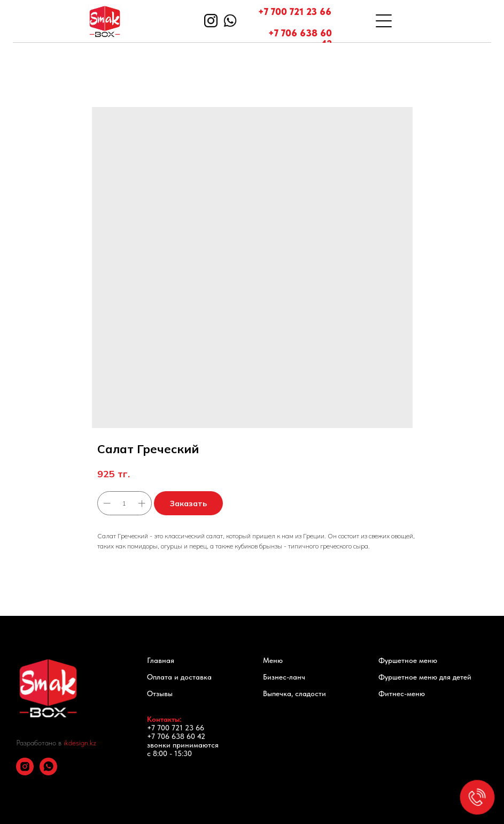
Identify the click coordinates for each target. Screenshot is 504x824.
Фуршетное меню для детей (424, 677)
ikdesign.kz (80, 742)
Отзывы (160, 693)
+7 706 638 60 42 (300, 38)
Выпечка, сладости (294, 693)
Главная (160, 660)
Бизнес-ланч (284, 677)
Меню (273, 660)
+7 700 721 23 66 (294, 11)
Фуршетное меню (407, 660)
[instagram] (25, 772)
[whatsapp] (48, 772)
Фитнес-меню (401, 693)
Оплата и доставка (179, 677)
